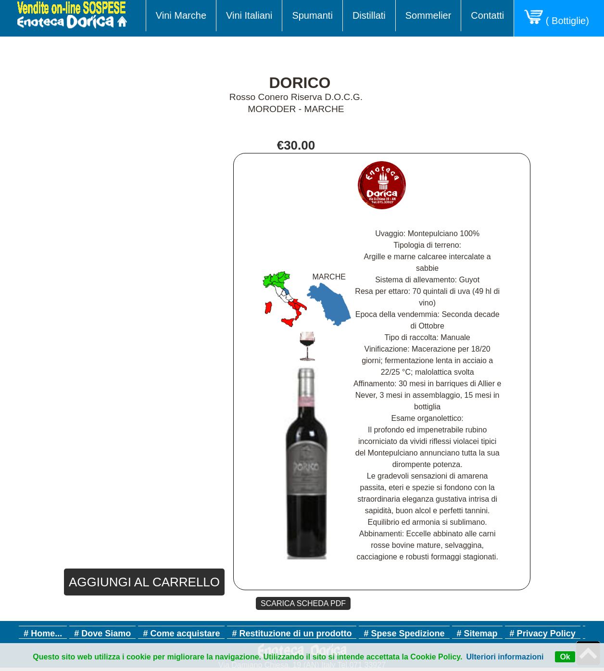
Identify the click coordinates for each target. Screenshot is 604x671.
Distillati (369, 15)
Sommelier (428, 15)
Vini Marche (181, 15)
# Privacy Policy (543, 633)
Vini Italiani (249, 15)
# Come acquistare (181, 633)
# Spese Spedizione (404, 633)
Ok (565, 657)
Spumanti (312, 15)
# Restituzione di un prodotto (292, 633)
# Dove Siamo (102, 633)
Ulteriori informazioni (505, 657)
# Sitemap (477, 633)
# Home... (43, 633)
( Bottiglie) (559, 18)
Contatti (487, 15)
